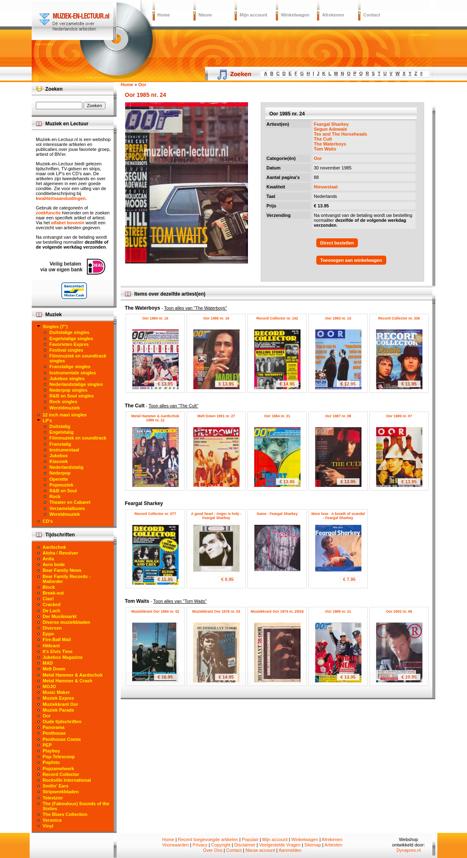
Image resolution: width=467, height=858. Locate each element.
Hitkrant (51, 645)
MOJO (49, 686)
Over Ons (212, 850)
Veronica (52, 820)
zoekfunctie (48, 212)
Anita (48, 558)
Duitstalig (59, 426)
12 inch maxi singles (65, 414)
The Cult (323, 138)
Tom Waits (325, 148)
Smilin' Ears (56, 785)
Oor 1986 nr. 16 (216, 318)
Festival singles (66, 350)
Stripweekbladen (61, 791)
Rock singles (63, 401)
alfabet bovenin (67, 222)
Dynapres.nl (409, 850)
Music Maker (56, 692)
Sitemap (312, 844)
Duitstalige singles (69, 332)
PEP (47, 745)
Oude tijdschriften (62, 721)
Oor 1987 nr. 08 (338, 416)
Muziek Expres (58, 698)
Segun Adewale (330, 129)
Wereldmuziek (64, 407)
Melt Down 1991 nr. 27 (216, 416)
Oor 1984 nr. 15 (155, 318)
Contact (371, 14)
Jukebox (58, 455)
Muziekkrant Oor (60, 704)
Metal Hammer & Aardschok (73, 674)
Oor (318, 158)
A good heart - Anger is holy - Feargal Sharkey (216, 516)
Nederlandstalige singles (76, 384)
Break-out (53, 592)
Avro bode (54, 564)
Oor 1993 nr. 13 (338, 318)
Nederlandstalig (66, 467)
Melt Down (54, 668)
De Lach (52, 610)
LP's (47, 420)
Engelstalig (61, 432)
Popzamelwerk (58, 768)
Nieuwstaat (326, 186)
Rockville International (67, 780)
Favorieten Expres (69, 344)
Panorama (54, 727)
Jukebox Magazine (63, 657)
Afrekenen (333, 14)
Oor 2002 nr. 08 (399, 611)
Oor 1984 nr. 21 (277, 416)
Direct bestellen (337, 242)
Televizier (53, 797)
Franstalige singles (70, 366)
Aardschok (54, 547)
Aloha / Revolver (60, 552)
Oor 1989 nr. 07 (399, 416)
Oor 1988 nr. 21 (338, 611)
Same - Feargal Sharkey (277, 514)
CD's (48, 521)
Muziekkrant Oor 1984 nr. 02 (155, 611)
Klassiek (58, 461)
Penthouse (54, 733)
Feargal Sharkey (331, 124)
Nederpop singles (68, 390)
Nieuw (205, 14)
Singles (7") (55, 326)
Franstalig (60, 444)
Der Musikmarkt (60, 616)
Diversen (52, 627)
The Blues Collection (65, 814)
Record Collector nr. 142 (277, 318)
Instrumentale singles (72, 372)
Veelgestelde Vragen (280, 844)
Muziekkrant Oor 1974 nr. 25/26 (277, 611)
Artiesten (333, 844)
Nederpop (59, 472)
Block (49, 587)
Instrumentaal (64, 449)
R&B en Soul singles (71, 395)
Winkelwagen (295, 14)
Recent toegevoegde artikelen (208, 839)
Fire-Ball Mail (57, 639)
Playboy (51, 750)
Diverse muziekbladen (67, 622)
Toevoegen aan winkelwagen (351, 260)
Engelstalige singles (71, 338)
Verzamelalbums (67, 508)
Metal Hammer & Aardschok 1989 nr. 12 (155, 418)
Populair (250, 839)
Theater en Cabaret (70, 502)
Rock (55, 496)
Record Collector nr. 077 (155, 514)
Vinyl (48, 825)
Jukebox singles (67, 378)
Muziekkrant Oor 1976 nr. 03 (216, 611)
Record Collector (61, 774)
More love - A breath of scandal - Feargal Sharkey (338, 516)
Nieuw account (260, 850)
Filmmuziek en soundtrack (77, 437)
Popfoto (51, 762)
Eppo (48, 633)
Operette (58, 479)
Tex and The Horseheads (340, 134)
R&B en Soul (63, 490)
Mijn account (253, 14)
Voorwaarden (175, 844)
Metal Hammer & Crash (67, 680)
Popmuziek (61, 484)
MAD (48, 663)
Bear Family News (62, 570)
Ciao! (48, 598)
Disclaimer (244, 844)
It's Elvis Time (58, 651)
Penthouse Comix (62, 739)
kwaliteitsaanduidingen (61, 198)
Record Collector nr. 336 (399, 318)
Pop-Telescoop (59, 756)
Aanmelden (289, 850)
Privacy (200, 844)
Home (163, 14)
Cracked (52, 604)
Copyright (221, 844)
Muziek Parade (58, 710)
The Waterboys (330, 143)
